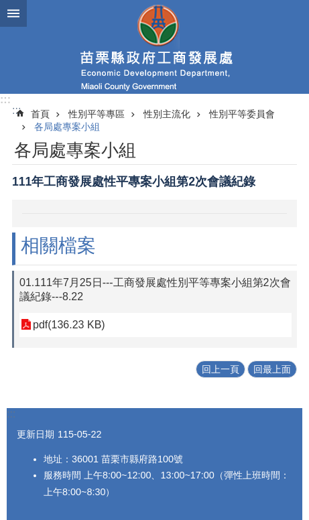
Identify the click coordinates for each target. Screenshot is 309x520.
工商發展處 (154, 47)
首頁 (40, 114)
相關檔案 (58, 245)
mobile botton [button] (13, 13)
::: (5, 99)
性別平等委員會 (242, 114)
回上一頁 (220, 369)
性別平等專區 (96, 114)
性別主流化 (166, 114)
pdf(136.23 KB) (69, 324)
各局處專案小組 (67, 126)
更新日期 (35, 434)
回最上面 (272, 369)
